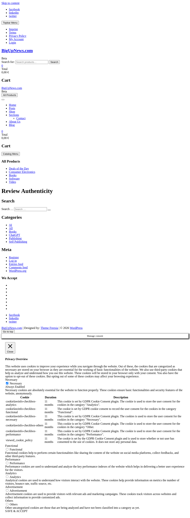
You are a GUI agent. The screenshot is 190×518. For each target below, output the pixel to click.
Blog (12, 125)
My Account (16, 39)
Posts (12, 108)
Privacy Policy (17, 35)
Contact (21, 118)
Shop (12, 111)
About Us (14, 121)
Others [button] (9, 500)
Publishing (15, 238)
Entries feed (16, 264)
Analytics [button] (11, 473)
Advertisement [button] (14, 487)
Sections (14, 115)
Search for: (8, 61)
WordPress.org (17, 270)
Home (12, 104)
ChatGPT (14, 235)
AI (10, 225)
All (11, 228)
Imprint (13, 29)
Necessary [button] (11, 379)
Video (12, 181)
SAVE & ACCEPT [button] (16, 511)
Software (14, 178)
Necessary (16, 383)
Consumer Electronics (22, 171)
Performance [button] (12, 459)
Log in (13, 260)
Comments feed (18, 267)
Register (14, 257)
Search (54, 62)
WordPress (76, 328)
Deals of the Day (19, 168)
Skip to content (10, 3)
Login (12, 42)
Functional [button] (11, 445)
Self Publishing (18, 241)
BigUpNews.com (17, 50)
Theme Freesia (49, 328)
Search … (7, 209)
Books (13, 175)
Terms (12, 32)
